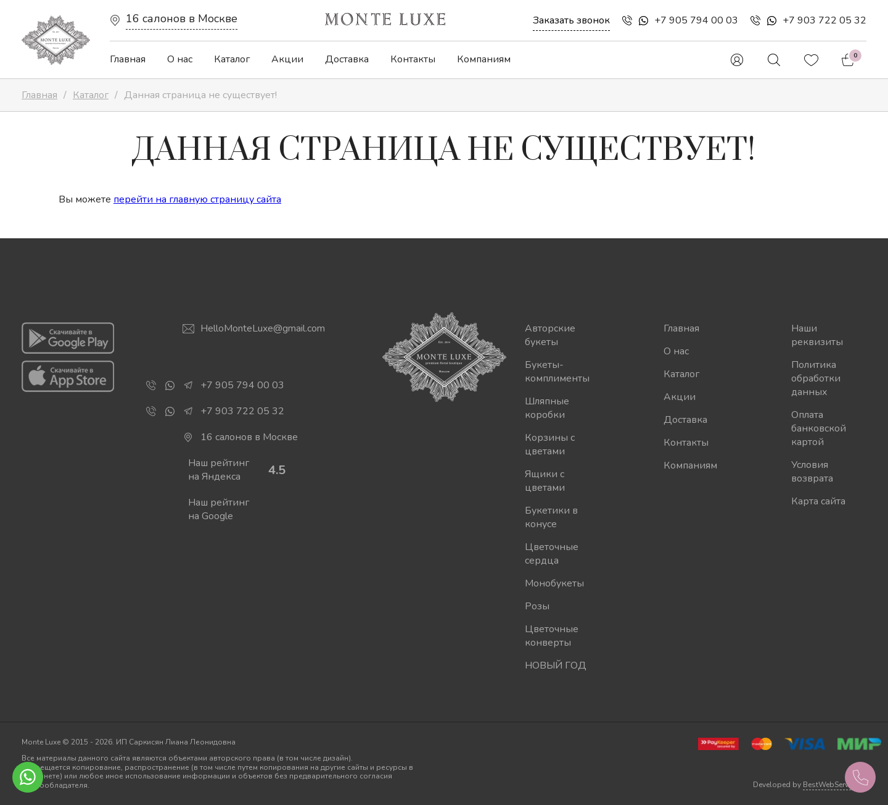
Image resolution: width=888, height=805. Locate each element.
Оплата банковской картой (818, 428)
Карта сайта (818, 501)
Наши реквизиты (817, 335)
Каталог (232, 59)
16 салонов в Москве (181, 18)
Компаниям (484, 59)
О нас (179, 59)
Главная (128, 59)
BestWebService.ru (834, 785)
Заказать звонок (571, 20)
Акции (287, 59)
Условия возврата (812, 471)
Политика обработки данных (816, 378)
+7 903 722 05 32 (824, 20)
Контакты (412, 59)
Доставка (347, 59)
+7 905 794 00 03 (696, 20)
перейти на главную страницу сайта (197, 199)
